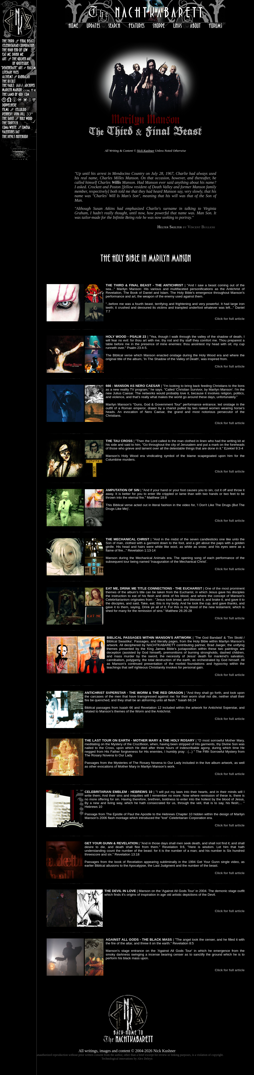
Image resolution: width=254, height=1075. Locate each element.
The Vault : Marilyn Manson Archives (18, 85)
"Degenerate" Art (18, 67)
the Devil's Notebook (18, 136)
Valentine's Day (18, 131)
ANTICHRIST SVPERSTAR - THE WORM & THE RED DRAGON (134, 693)
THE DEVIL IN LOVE (120, 891)
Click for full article (230, 319)
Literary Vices (18, 72)
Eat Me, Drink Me (18, 54)
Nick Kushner (145, 150)
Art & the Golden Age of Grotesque (18, 60)
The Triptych (18, 122)
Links (177, 26)
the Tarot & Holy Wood (18, 118)
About (194, 26)
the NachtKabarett (145, 11)
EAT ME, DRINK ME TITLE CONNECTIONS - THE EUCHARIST (154, 588)
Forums (215, 26)
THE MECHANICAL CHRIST (127, 539)
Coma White (18, 127)
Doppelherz (18, 105)
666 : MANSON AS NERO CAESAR (133, 386)
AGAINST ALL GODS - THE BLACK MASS (139, 939)
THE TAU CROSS (119, 441)
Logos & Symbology (18, 99)
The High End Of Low (18, 49)
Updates (92, 26)
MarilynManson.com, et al (18, 89)
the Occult (18, 80)
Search (113, 26)
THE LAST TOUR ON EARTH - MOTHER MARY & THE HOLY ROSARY (139, 740)
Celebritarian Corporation (18, 45)
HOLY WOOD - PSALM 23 (126, 336)
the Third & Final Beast (18, 40)
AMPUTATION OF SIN (122, 490)
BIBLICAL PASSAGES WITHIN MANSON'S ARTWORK (149, 637)
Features (135, 26)
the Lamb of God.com (18, 94)
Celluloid (18, 109)
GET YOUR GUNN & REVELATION (111, 843)
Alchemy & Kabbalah (18, 76)
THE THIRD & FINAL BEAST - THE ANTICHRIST (144, 285)
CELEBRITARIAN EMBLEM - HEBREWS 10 (118, 792)
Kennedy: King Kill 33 (18, 113)
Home (72, 26)
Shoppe (158, 26)
